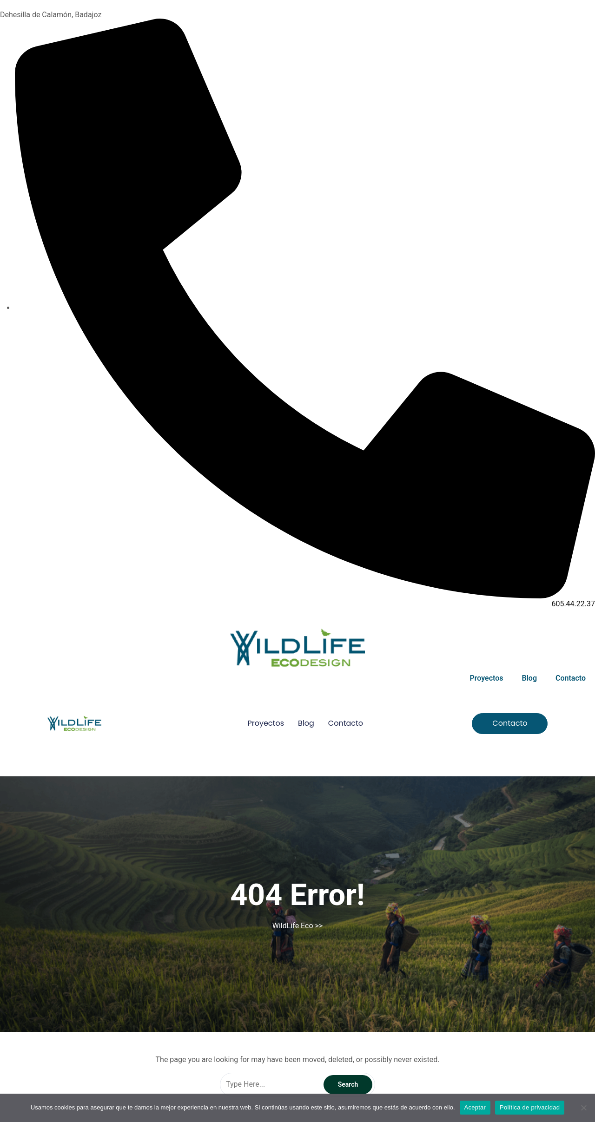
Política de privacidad (530, 1107)
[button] (509, 723)
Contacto (570, 678)
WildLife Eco (292, 925)
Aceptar (475, 1107)
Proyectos (486, 678)
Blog (529, 678)
